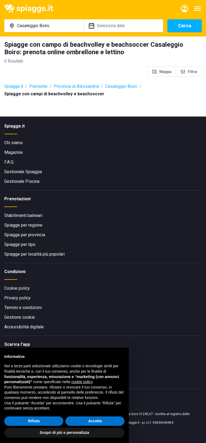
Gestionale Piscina (21, 181)
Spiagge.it (13, 86)
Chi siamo (13, 142)
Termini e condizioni (23, 307)
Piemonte (38, 86)
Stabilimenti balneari (23, 215)
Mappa (161, 71)
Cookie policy (17, 288)
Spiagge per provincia (24, 234)
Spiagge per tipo (19, 244)
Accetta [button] (95, 421)
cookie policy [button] (82, 382)
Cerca (184, 25)
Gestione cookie (19, 317)
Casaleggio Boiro (121, 86)
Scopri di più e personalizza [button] (64, 432)
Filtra (188, 71)
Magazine (13, 152)
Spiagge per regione (23, 225)
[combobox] (44, 25)
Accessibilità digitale (24, 326)
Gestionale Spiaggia (23, 171)
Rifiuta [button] (34, 421)
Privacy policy (17, 297)
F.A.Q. (9, 162)
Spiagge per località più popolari (34, 254)
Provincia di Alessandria (76, 86)
